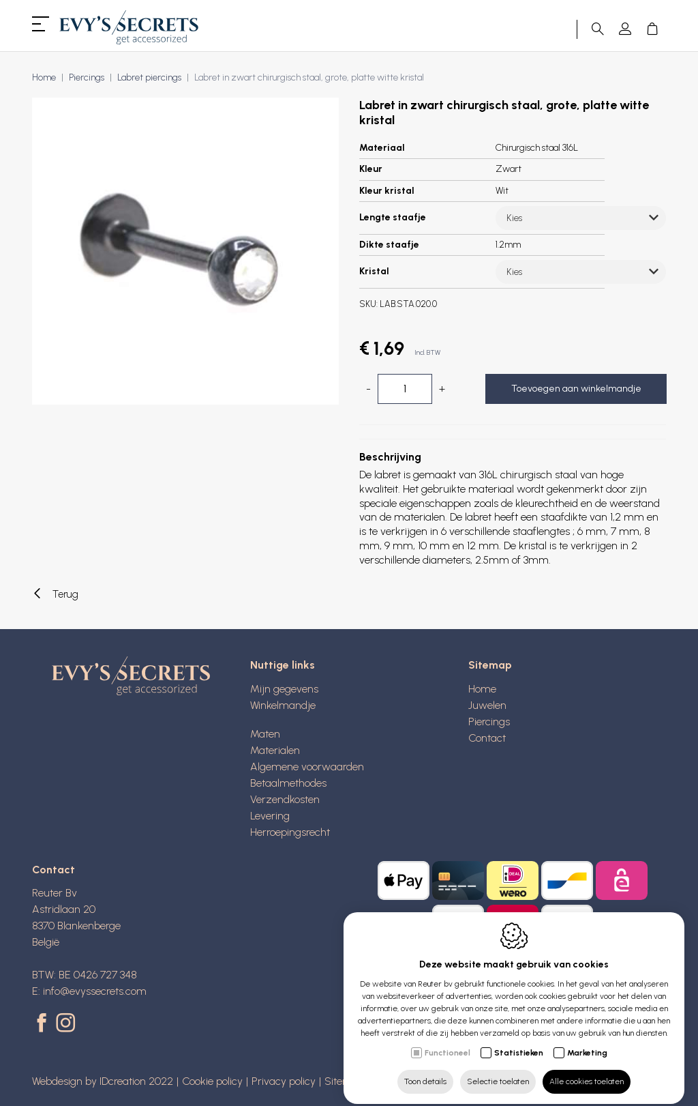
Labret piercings (149, 77)
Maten (265, 733)
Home (44, 77)
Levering (270, 815)
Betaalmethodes (288, 782)
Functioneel (447, 1041)
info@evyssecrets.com (95, 991)
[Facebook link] (44, 1024)
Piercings (86, 77)
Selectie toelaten (498, 1070)
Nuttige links (282, 664)
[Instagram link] (65, 1024)
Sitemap (490, 664)
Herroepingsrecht (290, 832)
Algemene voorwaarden (307, 766)
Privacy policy (284, 1081)
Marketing (587, 1041)
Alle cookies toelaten (586, 1070)
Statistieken (518, 1041)
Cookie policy (212, 1081)
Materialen (275, 750)
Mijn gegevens (284, 688)
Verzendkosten (285, 799)
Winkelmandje (283, 705)
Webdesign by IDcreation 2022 (102, 1081)
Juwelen (487, 705)
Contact (487, 737)
